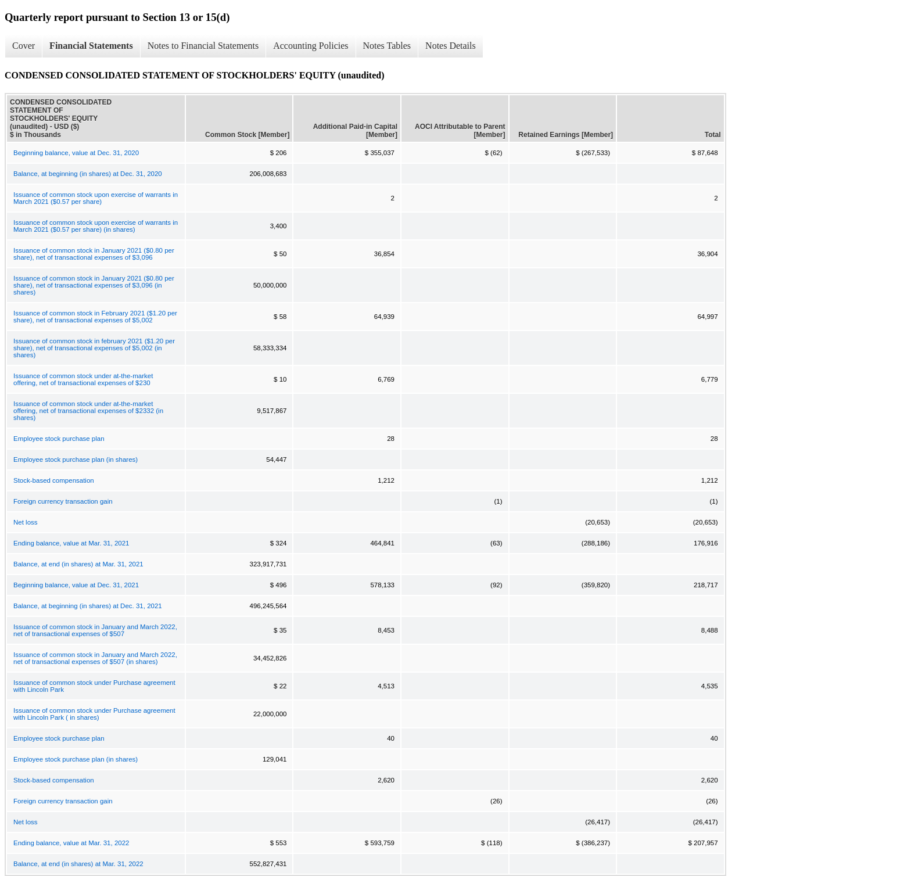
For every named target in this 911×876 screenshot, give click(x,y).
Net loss (25, 522)
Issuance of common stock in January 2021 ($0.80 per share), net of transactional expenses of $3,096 (93, 254)
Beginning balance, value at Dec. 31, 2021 (76, 584)
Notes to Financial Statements (203, 46)
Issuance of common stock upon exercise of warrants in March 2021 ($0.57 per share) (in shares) (95, 226)
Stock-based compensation (53, 480)
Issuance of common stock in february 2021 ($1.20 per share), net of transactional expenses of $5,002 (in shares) (94, 348)
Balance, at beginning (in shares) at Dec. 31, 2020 (87, 173)
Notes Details (450, 46)
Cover (23, 46)
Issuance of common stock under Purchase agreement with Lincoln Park (94, 686)
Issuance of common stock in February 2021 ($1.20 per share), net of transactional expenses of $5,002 (95, 317)
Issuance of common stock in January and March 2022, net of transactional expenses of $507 (95, 630)
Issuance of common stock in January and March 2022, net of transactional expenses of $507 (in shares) (95, 658)
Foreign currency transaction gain (63, 501)
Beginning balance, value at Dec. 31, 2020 (76, 152)
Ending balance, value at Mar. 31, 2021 (71, 543)
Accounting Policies (310, 46)
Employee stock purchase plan (59, 438)
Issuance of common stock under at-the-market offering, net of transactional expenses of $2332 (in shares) (88, 410)
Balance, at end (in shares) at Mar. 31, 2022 (78, 863)
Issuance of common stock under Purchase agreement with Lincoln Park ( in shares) (94, 714)
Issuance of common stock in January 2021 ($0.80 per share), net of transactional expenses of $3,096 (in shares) (93, 285)
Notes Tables (387, 46)
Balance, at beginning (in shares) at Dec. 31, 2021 (87, 605)
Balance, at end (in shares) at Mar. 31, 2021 (78, 564)
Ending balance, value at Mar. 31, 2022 (71, 842)
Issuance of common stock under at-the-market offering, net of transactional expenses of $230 (83, 379)
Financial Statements (91, 46)
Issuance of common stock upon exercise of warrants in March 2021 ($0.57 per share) (95, 198)
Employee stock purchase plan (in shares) (75, 459)
